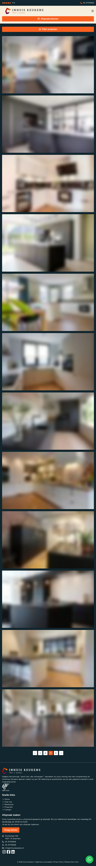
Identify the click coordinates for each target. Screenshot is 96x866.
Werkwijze (7, 804)
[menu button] (92, 11)
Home (6, 799)
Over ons (7, 802)
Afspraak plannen (48, 19)
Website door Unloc (72, 862)
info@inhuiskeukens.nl (13, 848)
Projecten (7, 807)
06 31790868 (87, 3)
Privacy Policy (58, 862)
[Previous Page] (35, 753)
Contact (6, 809)
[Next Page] (61, 753)
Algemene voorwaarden (43, 862)
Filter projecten (48, 29)
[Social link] (4, 852)
